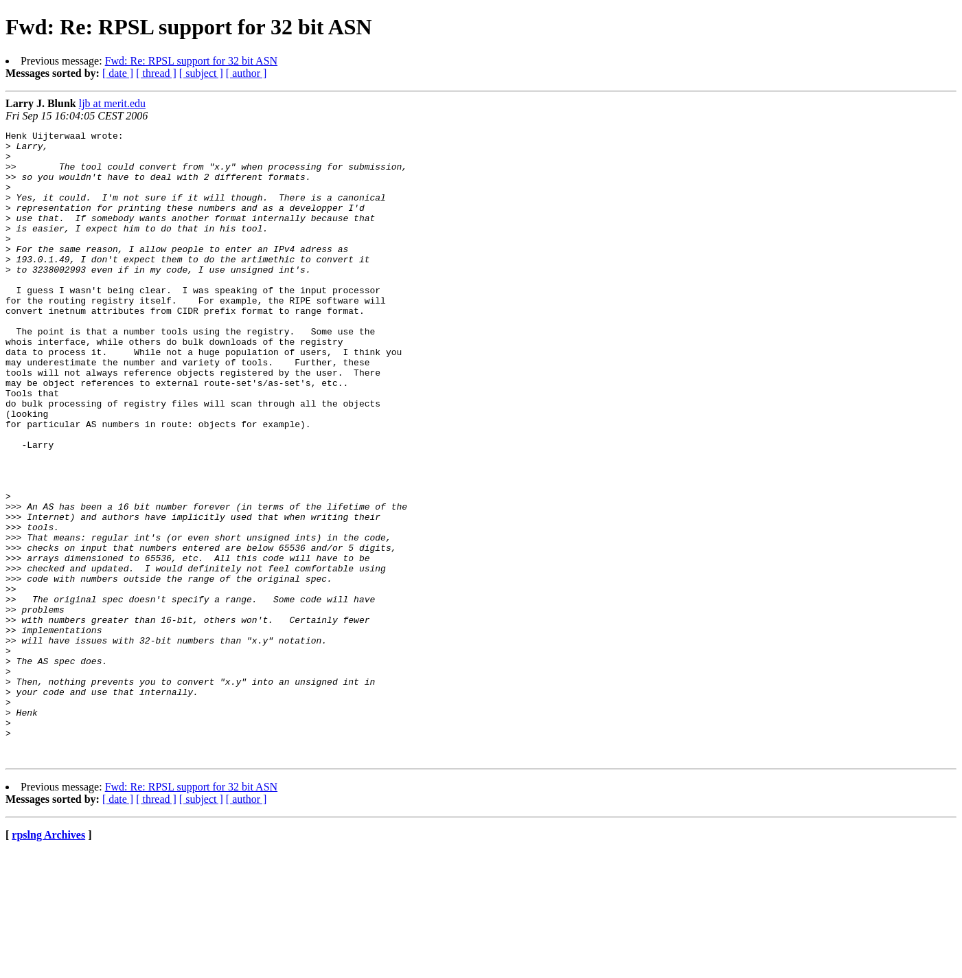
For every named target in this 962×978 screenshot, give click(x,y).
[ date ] (117, 73)
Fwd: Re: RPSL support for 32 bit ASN (191, 61)
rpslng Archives (48, 960)
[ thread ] (156, 73)
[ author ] (246, 73)
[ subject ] (201, 73)
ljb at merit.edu (112, 103)
